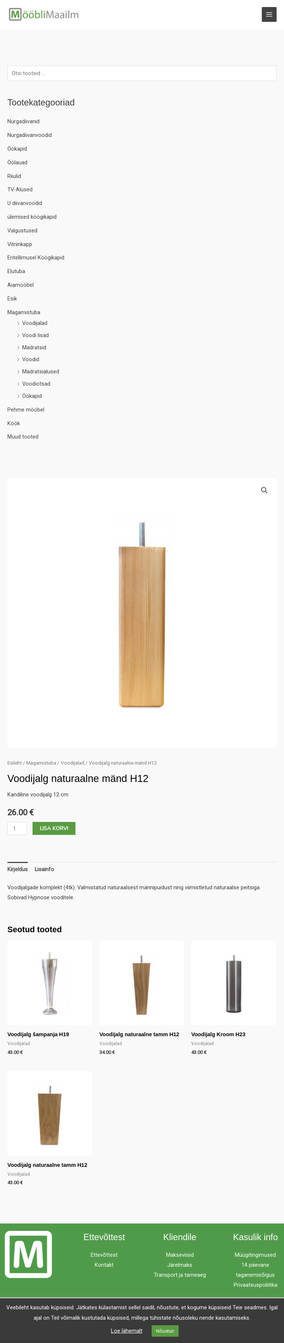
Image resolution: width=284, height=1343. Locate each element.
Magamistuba (23, 312)
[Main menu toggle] (269, 14)
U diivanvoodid (24, 203)
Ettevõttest (104, 1255)
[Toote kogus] (17, 828)
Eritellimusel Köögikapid (35, 258)
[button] (264, 490)
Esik (12, 299)
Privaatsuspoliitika (255, 1285)
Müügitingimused (255, 1255)
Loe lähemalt (126, 1330)
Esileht (14, 763)
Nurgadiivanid (23, 121)
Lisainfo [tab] (44, 869)
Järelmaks (179, 1265)
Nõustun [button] (165, 1331)
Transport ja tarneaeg (180, 1275)
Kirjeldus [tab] (17, 869)
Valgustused (22, 231)
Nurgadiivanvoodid (29, 135)
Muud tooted (22, 437)
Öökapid (17, 149)
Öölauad (17, 163)
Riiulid (14, 176)
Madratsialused (40, 372)
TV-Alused (20, 190)
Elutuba (16, 271)
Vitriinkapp (19, 244)
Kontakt (104, 1265)
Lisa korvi (54, 828)
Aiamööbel (20, 285)
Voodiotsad (36, 384)
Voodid (30, 360)
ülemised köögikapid (32, 217)
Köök (13, 423)
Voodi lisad (35, 335)
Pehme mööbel (25, 410)
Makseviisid (180, 1255)
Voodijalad (34, 323)
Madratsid (34, 348)
